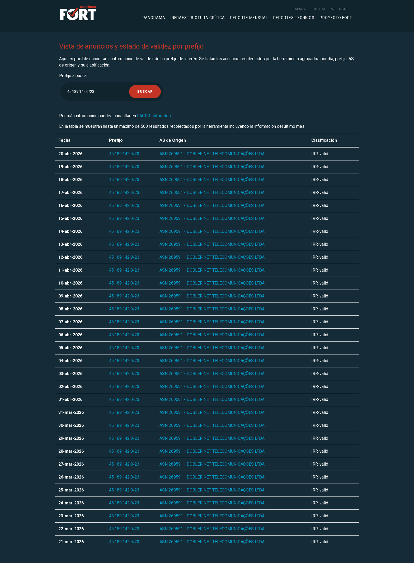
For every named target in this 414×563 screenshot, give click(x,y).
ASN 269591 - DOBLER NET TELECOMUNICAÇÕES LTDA (212, 153)
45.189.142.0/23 (124, 153)
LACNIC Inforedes (154, 115)
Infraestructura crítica (198, 18)
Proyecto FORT (336, 18)
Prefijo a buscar (73, 75)
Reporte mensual (249, 18)
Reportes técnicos (293, 18)
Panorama (154, 18)
